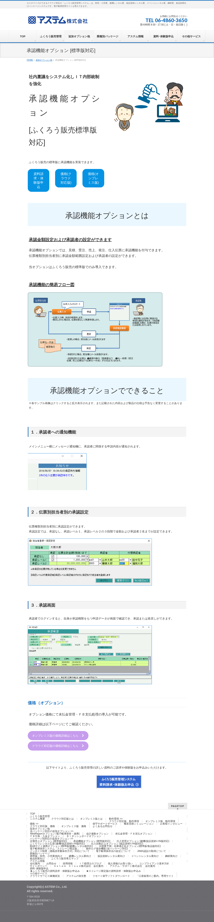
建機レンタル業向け (80, 856)
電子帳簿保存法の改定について (113, 851)
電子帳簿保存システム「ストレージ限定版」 (55, 848)
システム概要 (37, 818)
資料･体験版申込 (39, 868)
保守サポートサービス (105, 823)
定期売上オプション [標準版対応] (48, 841)
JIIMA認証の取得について (151, 851)
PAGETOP (177, 805)
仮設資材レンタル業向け (111, 856)
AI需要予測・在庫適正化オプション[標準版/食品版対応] (130, 846)
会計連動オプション (97, 833)
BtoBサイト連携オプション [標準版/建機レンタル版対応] (61, 846)
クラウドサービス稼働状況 (45, 876)
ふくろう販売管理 (40, 816)
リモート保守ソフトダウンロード (111, 876)
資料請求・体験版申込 (39, 180)
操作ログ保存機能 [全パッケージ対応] (107, 848)
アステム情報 (37, 861)
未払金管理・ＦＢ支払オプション (133, 833)
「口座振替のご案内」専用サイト (155, 876)
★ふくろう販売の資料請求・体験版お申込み (55, 871)
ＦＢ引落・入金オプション (45, 836)
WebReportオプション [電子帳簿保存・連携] (54, 833)
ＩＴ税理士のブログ (90, 863)
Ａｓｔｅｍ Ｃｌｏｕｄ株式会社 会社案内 (78, 866)
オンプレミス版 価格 (73, 826)
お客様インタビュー (171, 823)
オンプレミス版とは (91, 818)
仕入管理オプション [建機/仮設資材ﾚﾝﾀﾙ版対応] (143, 841)
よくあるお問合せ (102, 826)
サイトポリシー (38, 866)
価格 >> (34, 823)
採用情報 (68, 863)
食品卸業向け (37, 858)
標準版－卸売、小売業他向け (46, 856)
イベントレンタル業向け (145, 856)
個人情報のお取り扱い (120, 863)
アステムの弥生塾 (76, 876)
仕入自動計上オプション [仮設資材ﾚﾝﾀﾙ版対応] (117, 843)
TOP (32, 813)
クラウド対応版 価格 (42, 826)
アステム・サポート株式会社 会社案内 (132, 866)
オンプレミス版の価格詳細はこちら (58, 736)
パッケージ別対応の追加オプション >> (51, 838)
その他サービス (38, 873)
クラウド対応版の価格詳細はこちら (58, 746)
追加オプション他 (40, 828)
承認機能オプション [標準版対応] (91, 841)
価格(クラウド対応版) (65, 178)
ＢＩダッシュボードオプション (83, 836)
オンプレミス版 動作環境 (160, 821)
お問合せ (51, 863)
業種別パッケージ (40, 853)
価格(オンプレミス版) (93, 178)
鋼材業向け (171, 856)
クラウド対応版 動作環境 (124, 821)
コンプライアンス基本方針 (154, 863)
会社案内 (35, 863)
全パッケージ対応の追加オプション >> (51, 831)
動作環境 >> (115, 818)
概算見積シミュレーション (139, 823)
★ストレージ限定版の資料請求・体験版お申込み (113, 871)
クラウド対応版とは (62, 818)
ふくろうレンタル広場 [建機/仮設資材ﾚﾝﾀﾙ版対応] (57, 843)
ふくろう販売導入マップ (65, 858)
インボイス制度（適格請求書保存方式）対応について (59, 851)
